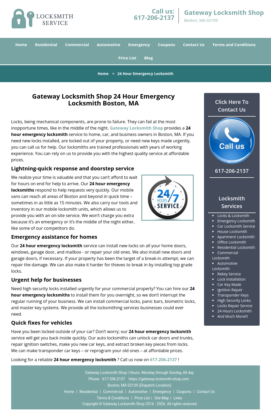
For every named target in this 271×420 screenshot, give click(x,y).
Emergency (139, 44)
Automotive (108, 44)
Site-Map (161, 398)
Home (21, 44)
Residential (46, 44)
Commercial (77, 44)
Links (177, 398)
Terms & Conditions (113, 398)
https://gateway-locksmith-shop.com (159, 379)
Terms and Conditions (234, 44)
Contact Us (194, 44)
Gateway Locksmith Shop (136, 128)
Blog (148, 57)
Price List (127, 57)
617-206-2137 (154, 17)
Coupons (166, 44)
